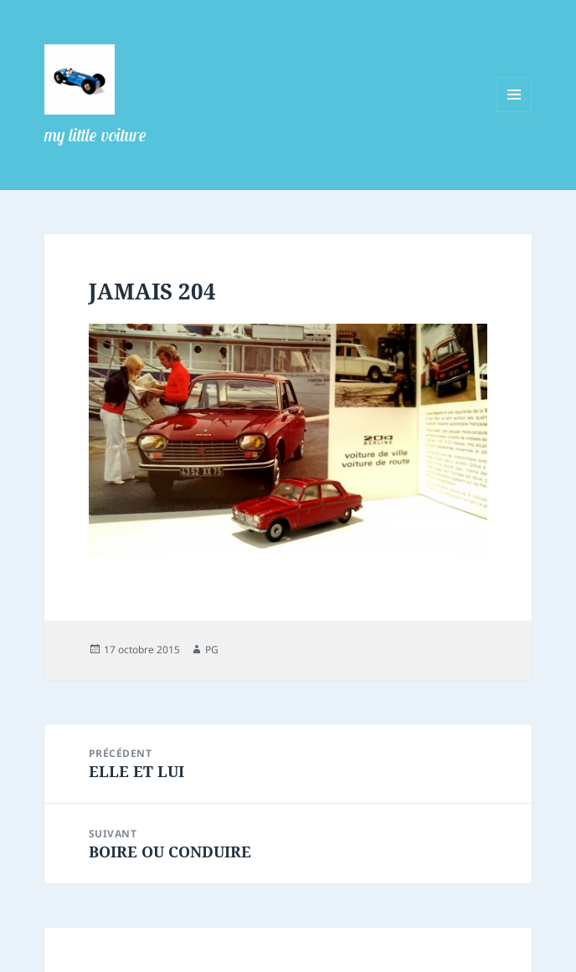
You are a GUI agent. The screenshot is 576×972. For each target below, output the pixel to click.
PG (212, 649)
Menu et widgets (514, 111)
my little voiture (95, 134)
